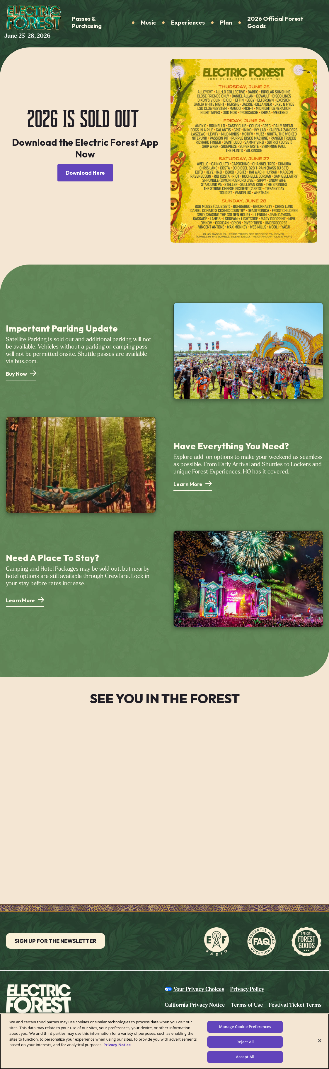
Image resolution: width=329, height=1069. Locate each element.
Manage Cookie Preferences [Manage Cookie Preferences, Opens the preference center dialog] (245, 1026)
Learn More (187, 484)
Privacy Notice (117, 1044)
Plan (226, 22)
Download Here (85, 172)
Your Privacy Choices (198, 989)
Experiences (188, 22)
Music (148, 22)
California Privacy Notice (195, 1004)
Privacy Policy (247, 989)
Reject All (245, 1041)
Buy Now (16, 373)
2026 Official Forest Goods (275, 22)
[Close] (319, 1040)
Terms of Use (247, 1004)
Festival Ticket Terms (295, 1004)
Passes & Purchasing (87, 22)
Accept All (245, 1056)
